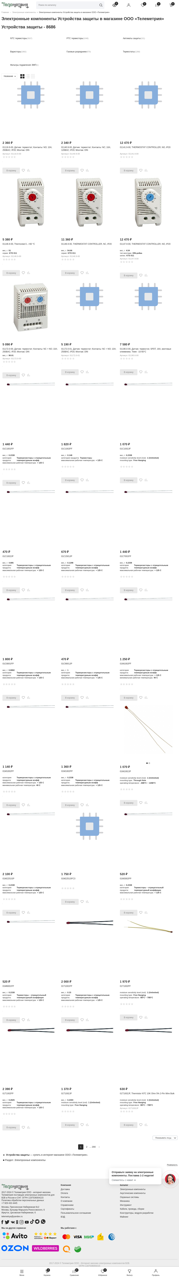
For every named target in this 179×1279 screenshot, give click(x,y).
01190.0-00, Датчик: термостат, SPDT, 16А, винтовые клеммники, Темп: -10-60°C (145, 350)
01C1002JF (125, 449)
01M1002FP (67, 771)
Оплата (64, 1193)
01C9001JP (66, 663)
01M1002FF (125, 663)
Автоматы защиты (132, 38)
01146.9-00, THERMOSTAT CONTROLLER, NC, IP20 (86, 244)
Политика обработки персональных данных (22, 1200)
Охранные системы (129, 1197)
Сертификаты (67, 1209)
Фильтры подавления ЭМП (23, 65)
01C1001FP (8, 449)
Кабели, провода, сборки (132, 1209)
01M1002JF (125, 771)
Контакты (65, 1197)
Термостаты (129, 51)
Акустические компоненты (133, 1193)
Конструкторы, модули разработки (136, 1213)
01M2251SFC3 (68, 878)
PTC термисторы (75, 38)
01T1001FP (66, 986)
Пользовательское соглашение (76, 1213)
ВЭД (63, 1217)
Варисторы (15, 51)
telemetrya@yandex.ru (12, 1216)
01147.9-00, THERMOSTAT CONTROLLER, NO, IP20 (145, 244)
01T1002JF (66, 1093)
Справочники (67, 1205)
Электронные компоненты (133, 1189)
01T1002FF (125, 986)
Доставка (65, 1189)
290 (94, 1147)
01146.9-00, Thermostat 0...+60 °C (18, 244)
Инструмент (126, 1205)
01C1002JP (7, 556)
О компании (66, 1201)
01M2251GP (8, 878)
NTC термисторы (18, 38)
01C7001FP (125, 556)
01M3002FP (125, 878)
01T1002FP (7, 1093)
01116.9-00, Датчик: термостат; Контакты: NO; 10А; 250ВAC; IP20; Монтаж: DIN (27, 148)
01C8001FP (8, 663)
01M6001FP (8, 986)
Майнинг (124, 1217)
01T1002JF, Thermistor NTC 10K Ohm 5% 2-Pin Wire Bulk (147, 1093)
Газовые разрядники (76, 51)
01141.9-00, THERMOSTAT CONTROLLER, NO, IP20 (145, 147)
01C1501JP (66, 556)
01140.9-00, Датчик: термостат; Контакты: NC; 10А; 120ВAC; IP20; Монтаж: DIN (86, 148)
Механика (125, 1201)
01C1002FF (66, 449)
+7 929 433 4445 (9, 1203)
